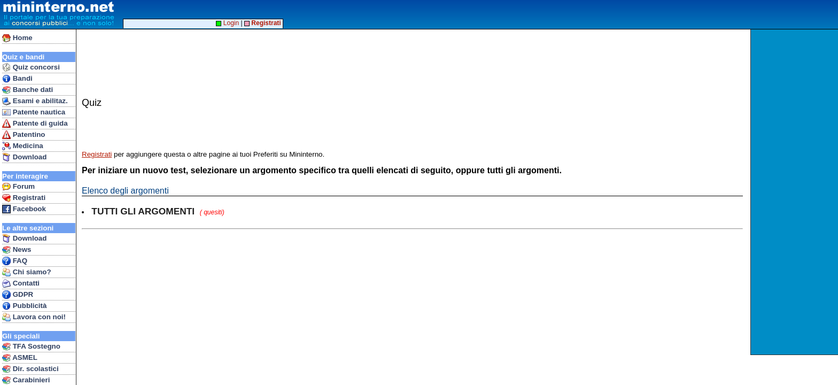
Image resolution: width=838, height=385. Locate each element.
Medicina (22, 146)
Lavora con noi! (34, 317)
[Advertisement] (795, 192)
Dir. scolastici (30, 369)
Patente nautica (33, 112)
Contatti (21, 283)
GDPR (17, 294)
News (17, 249)
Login (227, 23)
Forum (18, 186)
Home (17, 38)
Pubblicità (24, 306)
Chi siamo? (26, 272)
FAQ (14, 261)
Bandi (17, 78)
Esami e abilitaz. (35, 101)
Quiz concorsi (31, 67)
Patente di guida (35, 123)
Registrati (23, 198)
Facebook (24, 209)
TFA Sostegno (31, 346)
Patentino (23, 134)
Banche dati (27, 90)
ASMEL (19, 357)
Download (24, 157)
